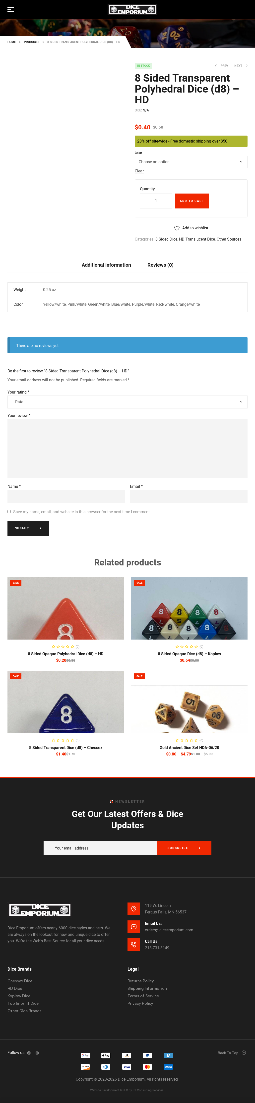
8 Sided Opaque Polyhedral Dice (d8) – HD (65, 654)
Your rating (18, 392)
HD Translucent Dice (197, 239)
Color (138, 153)
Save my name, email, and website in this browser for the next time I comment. (82, 511)
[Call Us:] (134, 944)
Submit (22, 528)
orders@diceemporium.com (169, 930)
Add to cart (192, 201)
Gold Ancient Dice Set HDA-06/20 (189, 747)
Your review (18, 415)
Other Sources (229, 239)
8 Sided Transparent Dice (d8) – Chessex (65, 747)
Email (136, 486)
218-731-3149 (157, 948)
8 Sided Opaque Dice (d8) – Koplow (189, 654)
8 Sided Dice (166, 239)
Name (14, 486)
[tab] (106, 264)
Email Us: (153, 923)
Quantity (147, 189)
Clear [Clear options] (139, 171)
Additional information (106, 265)
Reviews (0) (160, 265)
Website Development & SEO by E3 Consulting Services (126, 1090)
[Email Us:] (134, 926)
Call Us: (152, 941)
